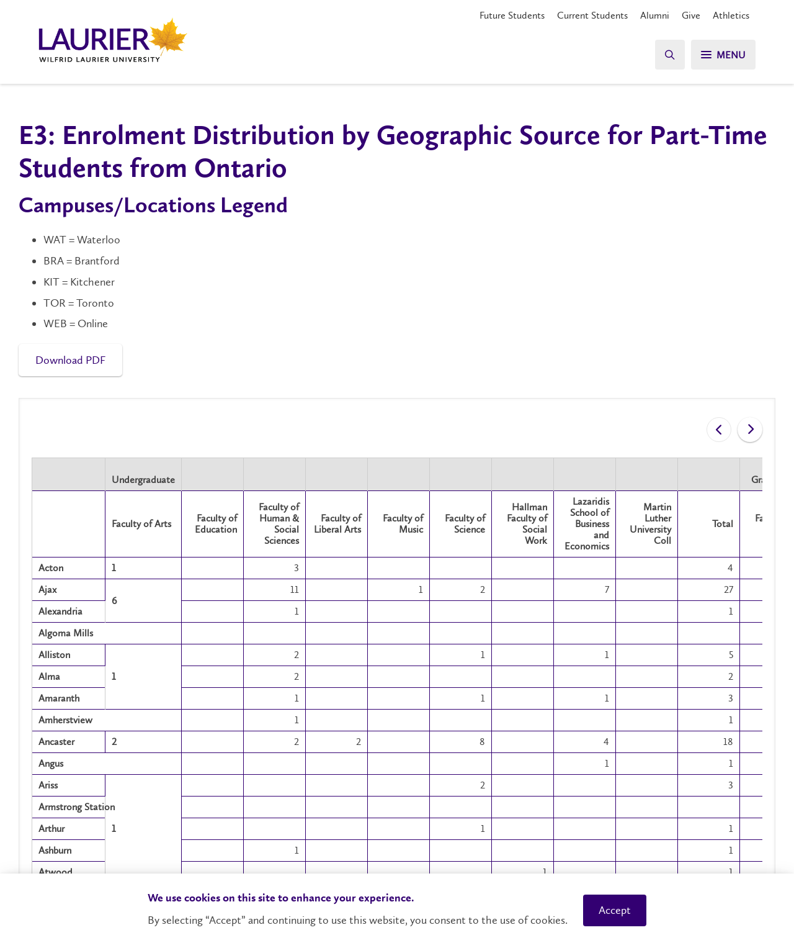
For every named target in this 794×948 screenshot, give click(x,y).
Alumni (654, 15)
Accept (615, 910)
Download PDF (70, 360)
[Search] (670, 54)
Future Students (512, 15)
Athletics (731, 15)
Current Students (592, 15)
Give (691, 15)
